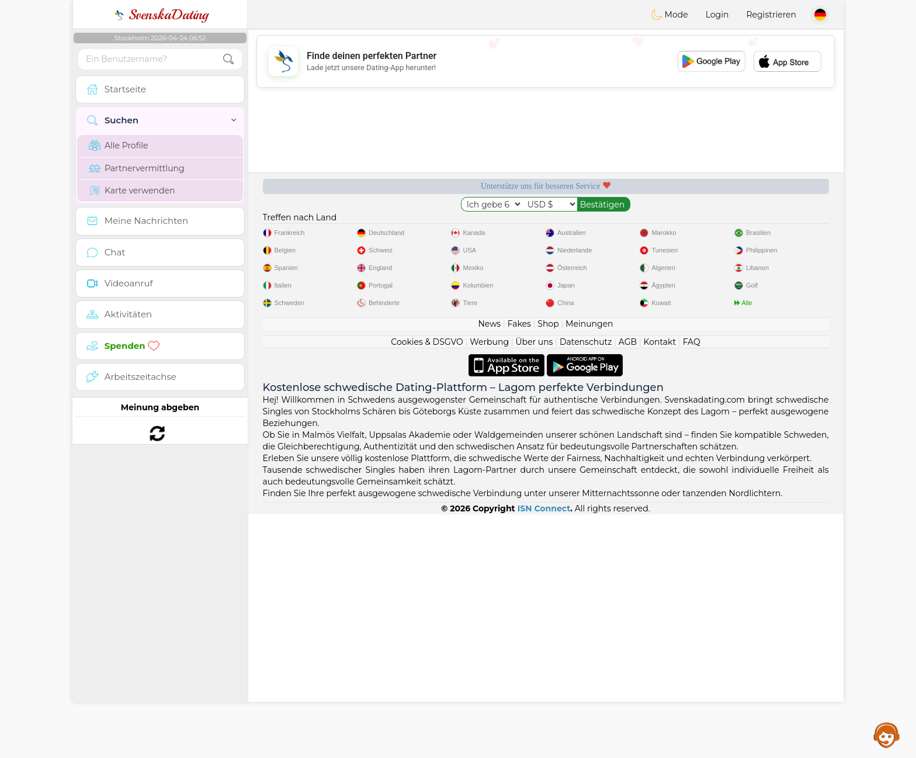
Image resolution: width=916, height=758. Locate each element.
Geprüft (621, 226)
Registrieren (771, 14)
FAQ (691, 585)
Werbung (489, 585)
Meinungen (589, 567)
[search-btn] (228, 59)
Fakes (519, 567)
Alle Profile (118, 145)
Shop (547, 567)
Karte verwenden (132, 190)
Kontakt (660, 585)
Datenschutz (586, 585)
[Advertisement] (545, 61)
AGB (628, 585)
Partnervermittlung (137, 168)
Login (717, 14)
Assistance (887, 734)
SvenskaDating (160, 14)
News (489, 567)
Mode (669, 14)
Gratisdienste (320, 226)
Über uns (534, 585)
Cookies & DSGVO (427, 585)
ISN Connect (544, 752)
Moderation (470, 226)
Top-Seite (771, 226)
